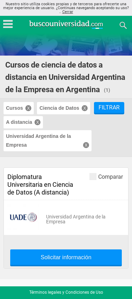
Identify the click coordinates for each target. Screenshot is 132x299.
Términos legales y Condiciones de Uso (66, 292)
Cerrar (67, 11)
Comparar (106, 176)
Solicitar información (65, 257)
